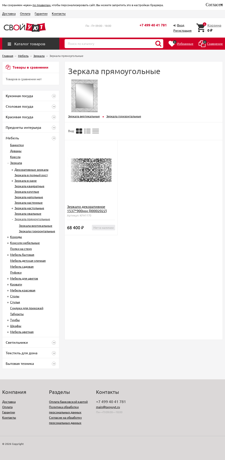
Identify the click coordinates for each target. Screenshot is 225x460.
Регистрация (182, 30)
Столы (14, 296)
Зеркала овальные (28, 213)
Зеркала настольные (29, 208)
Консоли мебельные (25, 243)
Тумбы (15, 320)
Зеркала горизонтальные (37, 231)
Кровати (16, 284)
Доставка (9, 13)
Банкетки (17, 145)
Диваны (16, 151)
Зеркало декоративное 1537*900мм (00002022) (87, 208)
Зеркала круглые (27, 191)
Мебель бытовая (22, 254)
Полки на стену (21, 249)
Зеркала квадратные (29, 186)
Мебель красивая (22, 290)
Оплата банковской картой (68, 402)
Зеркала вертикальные (35, 225)
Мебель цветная (22, 332)
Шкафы (15, 326)
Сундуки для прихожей (26, 308)
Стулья (15, 302)
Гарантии (41, 13)
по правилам (42, 5)
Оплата (25, 13)
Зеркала (16, 163)
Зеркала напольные (29, 197)
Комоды (16, 237)
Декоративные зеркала (31, 169)
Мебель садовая (22, 266)
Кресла (15, 157)
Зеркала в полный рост (31, 175)
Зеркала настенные (29, 202)
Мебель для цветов (24, 278)
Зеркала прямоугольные (32, 219)
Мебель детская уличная (28, 260)
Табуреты (17, 314)
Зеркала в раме (26, 180)
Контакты (59, 13)
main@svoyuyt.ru (108, 407)
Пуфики (16, 272)
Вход (180, 25)
